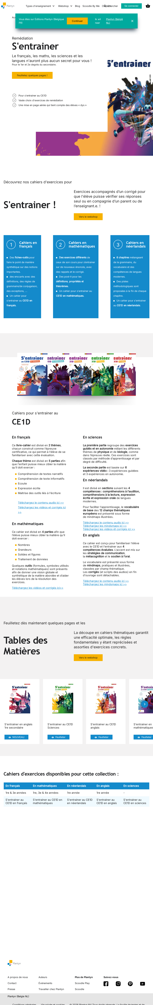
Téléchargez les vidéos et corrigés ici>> (37, 587)
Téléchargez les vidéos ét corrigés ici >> (109, 529)
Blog (77, 5)
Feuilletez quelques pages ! (32, 75)
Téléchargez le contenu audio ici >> (41, 502)
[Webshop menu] (65, 6)
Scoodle (79, 989)
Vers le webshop (88, 216)
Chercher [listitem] (111, 5)
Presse (11, 989)
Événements (45, 983)
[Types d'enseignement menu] (40, 6)
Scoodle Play (82, 983)
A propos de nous (18, 977)
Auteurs (43, 977)
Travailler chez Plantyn (51, 989)
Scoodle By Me (91, 5)
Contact (12, 983)
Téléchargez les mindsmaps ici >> (105, 525)
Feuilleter (58, 737)
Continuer (77, 20)
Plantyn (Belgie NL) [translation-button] (18, 996)
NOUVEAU (16, 737)
